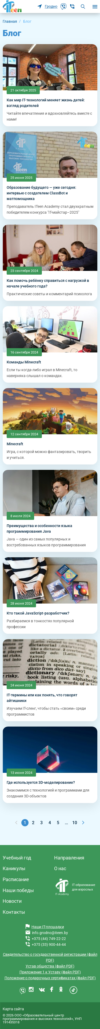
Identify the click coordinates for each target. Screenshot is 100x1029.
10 (74, 822)
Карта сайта (13, 1009)
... (66, 822)
